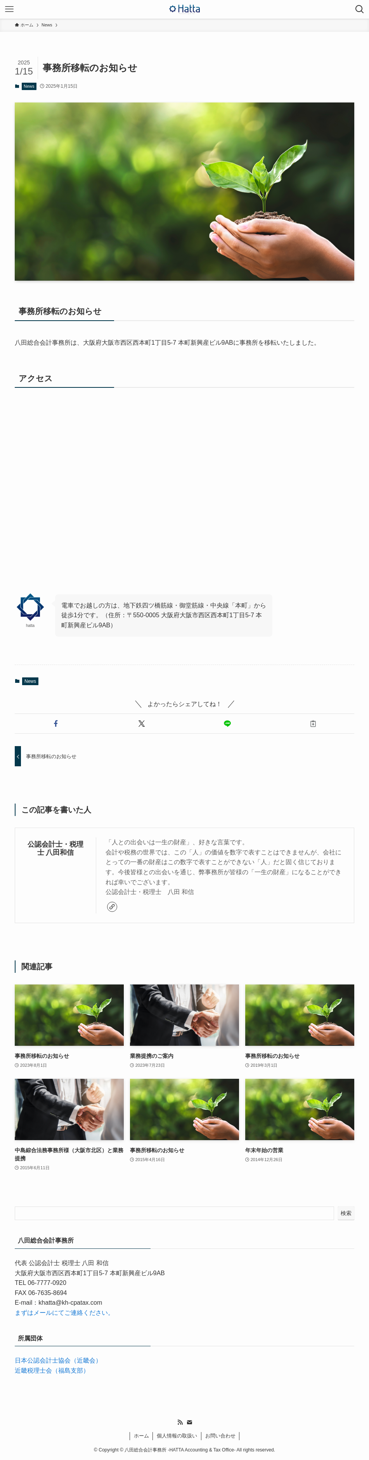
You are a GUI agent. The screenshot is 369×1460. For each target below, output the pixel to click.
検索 (346, 1213)
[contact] (189, 1422)
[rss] (180, 1422)
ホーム (141, 1436)
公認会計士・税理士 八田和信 (55, 848)
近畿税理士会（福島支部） (52, 1370)
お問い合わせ (220, 1436)
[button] (56, 723)
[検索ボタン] (359, 9)
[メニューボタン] (9, 9)
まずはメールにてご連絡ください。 (64, 1312)
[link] (112, 907)
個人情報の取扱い (177, 1436)
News (29, 86)
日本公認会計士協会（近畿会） (58, 1360)
